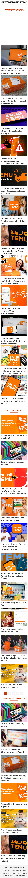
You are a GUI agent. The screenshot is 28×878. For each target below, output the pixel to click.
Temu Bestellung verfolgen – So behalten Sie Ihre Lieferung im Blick (13, 547)
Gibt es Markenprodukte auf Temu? (13, 603)
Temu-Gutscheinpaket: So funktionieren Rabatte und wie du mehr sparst (13, 281)
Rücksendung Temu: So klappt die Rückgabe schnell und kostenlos (13, 101)
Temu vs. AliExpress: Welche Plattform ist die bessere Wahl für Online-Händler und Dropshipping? (14, 491)
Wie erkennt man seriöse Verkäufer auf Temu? (12, 630)
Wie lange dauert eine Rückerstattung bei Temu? (12, 750)
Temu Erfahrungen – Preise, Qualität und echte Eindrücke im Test (14, 658)
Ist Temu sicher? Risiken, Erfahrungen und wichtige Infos (13, 221)
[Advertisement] (14, 28)
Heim (5, 867)
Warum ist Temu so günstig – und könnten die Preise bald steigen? (13, 251)
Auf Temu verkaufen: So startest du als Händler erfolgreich (12, 131)
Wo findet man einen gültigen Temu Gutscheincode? (10, 311)
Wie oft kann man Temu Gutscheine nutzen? (11, 685)
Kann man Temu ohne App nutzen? (12, 463)
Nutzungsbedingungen (19, 870)
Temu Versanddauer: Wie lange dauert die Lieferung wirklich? (13, 191)
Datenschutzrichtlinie (17, 867)
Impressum (6, 873)
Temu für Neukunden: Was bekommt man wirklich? (12, 518)
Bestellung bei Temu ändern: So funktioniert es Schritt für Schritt (13, 341)
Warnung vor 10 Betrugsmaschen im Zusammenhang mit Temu (12, 161)
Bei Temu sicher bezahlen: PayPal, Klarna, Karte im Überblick (12, 576)
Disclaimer (15, 873)
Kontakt (7, 870)
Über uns (24, 873)
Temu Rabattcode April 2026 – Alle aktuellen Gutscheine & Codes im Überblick (13, 371)
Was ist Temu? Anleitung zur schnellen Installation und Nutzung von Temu (12, 71)
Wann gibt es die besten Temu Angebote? (14, 436)
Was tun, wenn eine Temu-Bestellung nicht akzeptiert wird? (13, 401)
